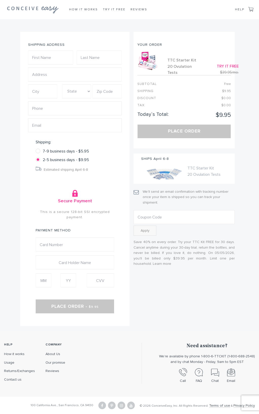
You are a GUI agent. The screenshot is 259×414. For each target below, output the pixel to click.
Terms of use (219, 405)
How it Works (83, 9)
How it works (14, 354)
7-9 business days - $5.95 (66, 151)
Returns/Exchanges (19, 371)
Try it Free (114, 9)
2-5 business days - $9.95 (66, 159)
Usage (9, 362)
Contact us (12, 379)
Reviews (139, 9)
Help (239, 9)
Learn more (162, 264)
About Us (53, 354)
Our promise (55, 362)
